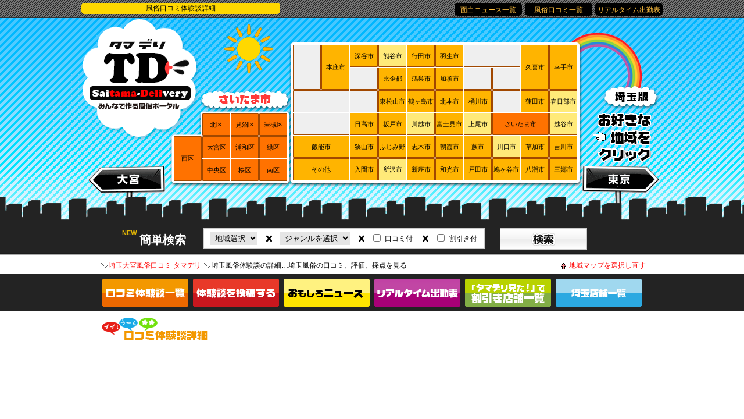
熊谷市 (392, 55)
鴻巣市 (421, 78)
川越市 (421, 123)
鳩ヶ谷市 (506, 169)
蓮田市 (535, 101)
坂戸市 (392, 123)
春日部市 (563, 101)
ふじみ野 (392, 146)
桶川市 (478, 101)
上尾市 (478, 123)
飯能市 (321, 146)
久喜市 (535, 66)
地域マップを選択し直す (607, 265)
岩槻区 (273, 124)
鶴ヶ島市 (421, 101)
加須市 (449, 78)
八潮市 (535, 169)
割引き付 (463, 239)
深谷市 (364, 55)
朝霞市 (449, 146)
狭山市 (364, 146)
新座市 (421, 169)
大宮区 (216, 147)
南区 (273, 169)
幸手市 (563, 66)
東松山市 (392, 101)
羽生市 (449, 55)
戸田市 (478, 169)
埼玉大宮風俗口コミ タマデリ (155, 265)
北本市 (449, 101)
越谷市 (563, 123)
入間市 (364, 169)
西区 (187, 158)
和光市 (449, 169)
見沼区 (245, 124)
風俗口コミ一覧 (558, 10)
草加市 (535, 146)
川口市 (506, 146)
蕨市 (477, 146)
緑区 (273, 147)
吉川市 (563, 146)
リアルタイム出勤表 (629, 10)
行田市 (421, 55)
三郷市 (563, 169)
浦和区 (245, 147)
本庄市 (335, 66)
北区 (216, 124)
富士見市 (449, 123)
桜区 (244, 169)
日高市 (364, 123)
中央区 (216, 169)
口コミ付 (399, 239)
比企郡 (392, 78)
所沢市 (392, 169)
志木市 (421, 146)
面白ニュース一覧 (488, 10)
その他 (321, 169)
